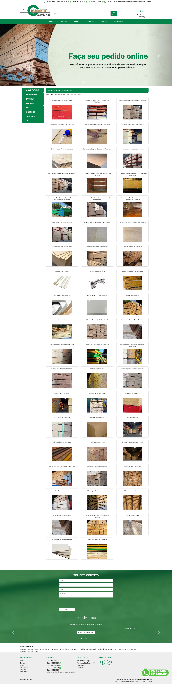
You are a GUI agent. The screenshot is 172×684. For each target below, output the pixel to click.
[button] (13, 55)
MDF (28, 108)
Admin (149, 682)
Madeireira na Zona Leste (29, 649)
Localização (118, 21)
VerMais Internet (128, 682)
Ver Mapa (80, 667)
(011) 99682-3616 (111, 2)
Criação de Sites (140, 682)
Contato (104, 21)
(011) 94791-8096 (95, 2)
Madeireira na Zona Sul (88, 649)
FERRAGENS (31, 94)
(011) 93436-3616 (79, 2)
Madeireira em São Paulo (58, 94)
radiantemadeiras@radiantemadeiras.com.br (61, 672)
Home (51, 21)
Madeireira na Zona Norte (68, 649)
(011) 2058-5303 (50, 2)
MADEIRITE (31, 103)
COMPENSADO (32, 90)
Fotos (76, 21)
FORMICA (30, 99)
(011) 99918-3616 (63, 2)
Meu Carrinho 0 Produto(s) (141, 16)
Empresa (64, 21)
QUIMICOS (30, 112)
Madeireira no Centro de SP (107, 649)
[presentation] (75, 603)
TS (27, 121)
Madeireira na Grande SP (127, 649)
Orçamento (90, 21)
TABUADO (30, 116)
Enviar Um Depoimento (86, 632)
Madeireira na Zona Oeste (49, 649)
